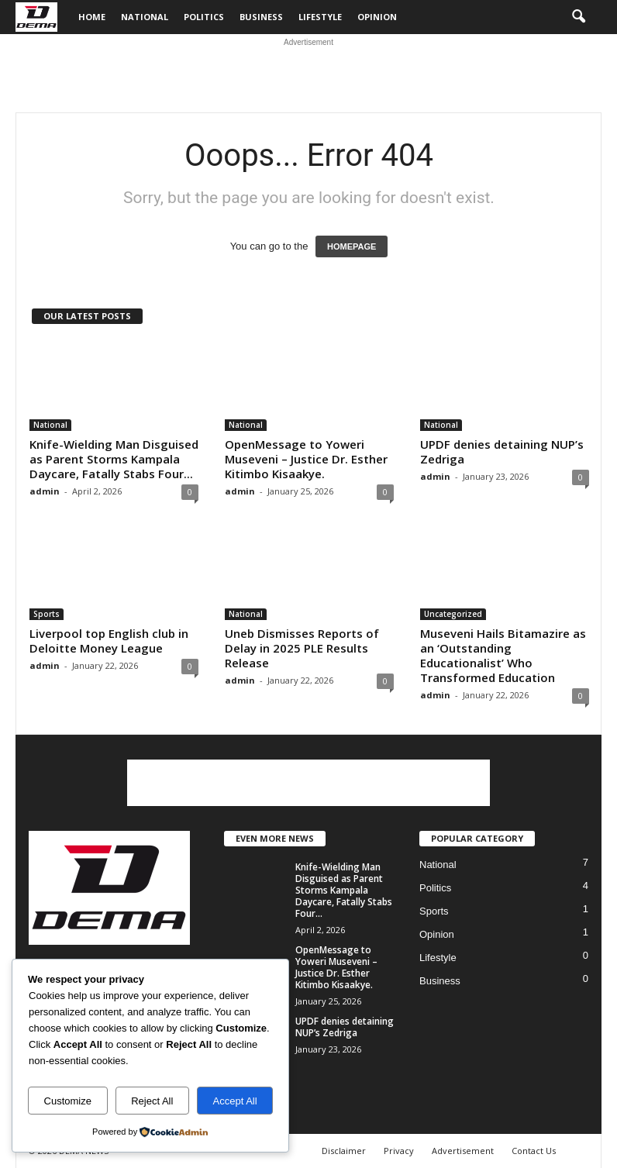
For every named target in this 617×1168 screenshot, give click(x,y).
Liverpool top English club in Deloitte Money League (108, 640)
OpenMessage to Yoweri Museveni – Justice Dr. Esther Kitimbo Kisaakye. (306, 458)
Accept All (235, 1101)
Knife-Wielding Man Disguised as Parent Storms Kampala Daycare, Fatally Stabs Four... (113, 458)
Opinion (377, 16)
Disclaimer (344, 1150)
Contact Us (534, 1150)
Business (261, 16)
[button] (578, 17)
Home (91, 16)
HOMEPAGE (351, 246)
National (144, 16)
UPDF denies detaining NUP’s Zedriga (502, 451)
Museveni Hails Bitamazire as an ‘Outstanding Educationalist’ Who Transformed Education (503, 655)
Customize (67, 1101)
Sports (46, 613)
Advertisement (463, 1150)
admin (44, 491)
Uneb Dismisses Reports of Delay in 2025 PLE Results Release (302, 647)
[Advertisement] (308, 73)
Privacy (399, 1150)
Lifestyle (320, 16)
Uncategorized (453, 613)
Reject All (152, 1101)
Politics (204, 16)
